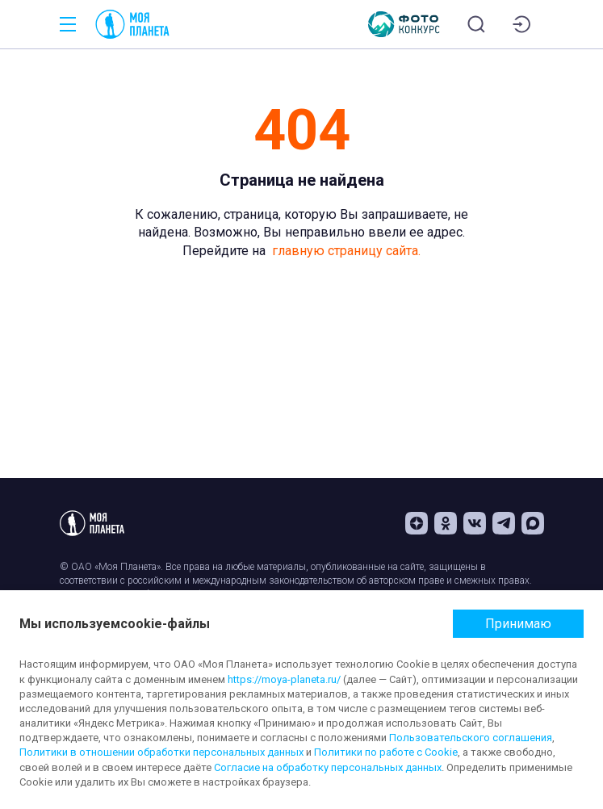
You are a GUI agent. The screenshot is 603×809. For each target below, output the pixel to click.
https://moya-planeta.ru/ (284, 679)
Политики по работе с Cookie (386, 752)
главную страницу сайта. (346, 250)
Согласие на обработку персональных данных (328, 767)
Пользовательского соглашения (470, 737)
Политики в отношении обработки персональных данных (161, 752)
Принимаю (518, 623)
